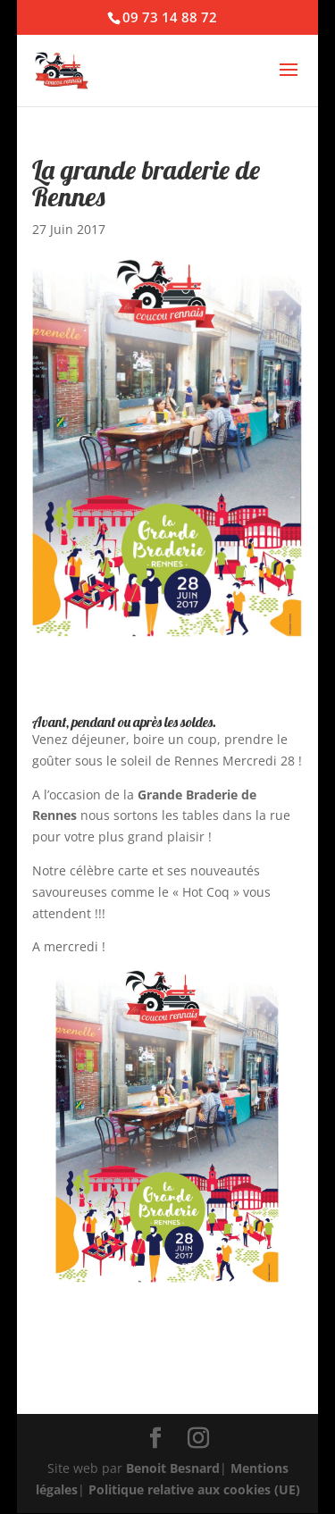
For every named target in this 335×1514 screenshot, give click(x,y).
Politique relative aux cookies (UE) (194, 1489)
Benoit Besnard (173, 1468)
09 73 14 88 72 (169, 17)
